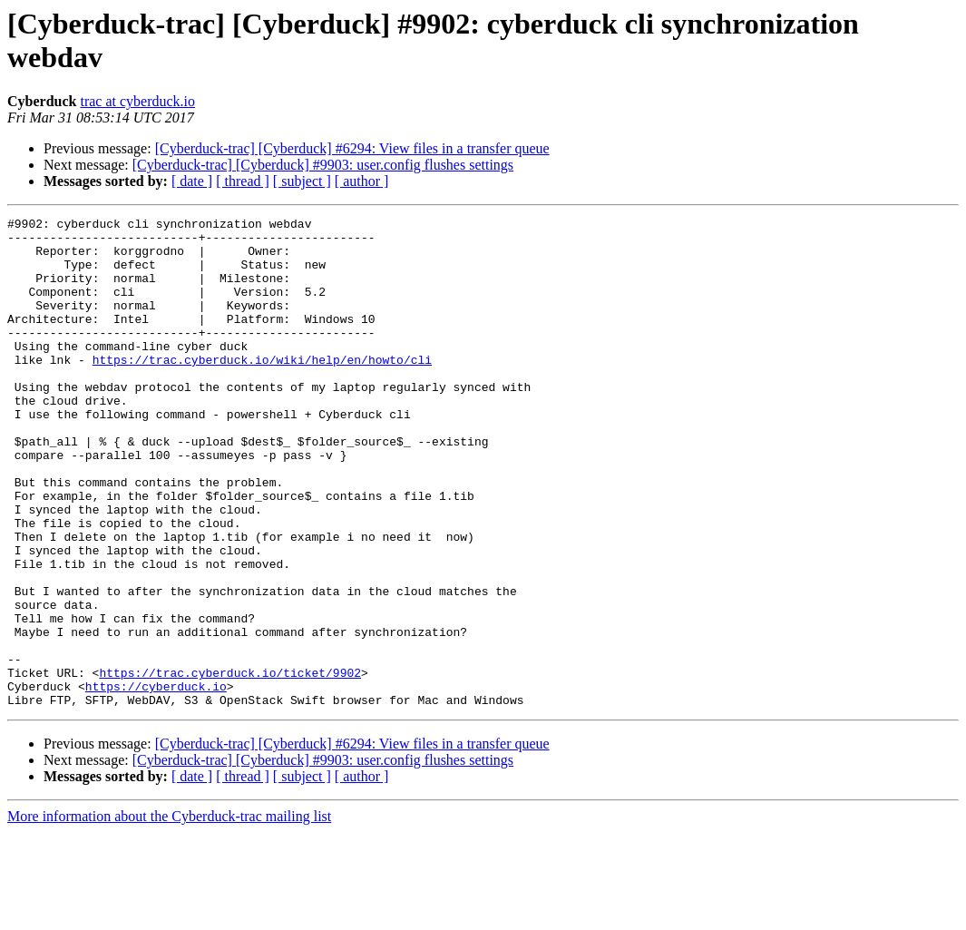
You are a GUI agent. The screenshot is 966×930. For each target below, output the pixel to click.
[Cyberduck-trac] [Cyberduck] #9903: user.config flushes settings (322, 164)
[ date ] (191, 181)
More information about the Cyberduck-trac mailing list (169, 914)
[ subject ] (302, 181)
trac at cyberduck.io (137, 101)
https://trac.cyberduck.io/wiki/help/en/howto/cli (262, 389)
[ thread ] (242, 181)
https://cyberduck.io (156, 781)
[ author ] (362, 181)
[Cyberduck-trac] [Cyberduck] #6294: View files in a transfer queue (352, 148)
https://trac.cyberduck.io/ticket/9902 (230, 765)
